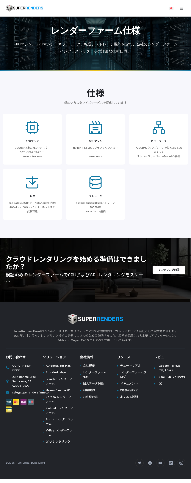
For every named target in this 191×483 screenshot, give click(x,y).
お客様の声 (89, 401)
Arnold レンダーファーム (58, 425)
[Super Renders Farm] (24, 8)
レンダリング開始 (169, 273)
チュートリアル (129, 369)
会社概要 (87, 369)
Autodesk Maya (55, 376)
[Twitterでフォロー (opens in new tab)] (139, 467)
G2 (158, 392)
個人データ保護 (92, 387)
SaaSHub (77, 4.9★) (165, 383)
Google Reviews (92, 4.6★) (167, 372)
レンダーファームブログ (132, 378)
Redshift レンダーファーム (58, 414)
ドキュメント (127, 387)
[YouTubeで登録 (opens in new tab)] (160, 467)
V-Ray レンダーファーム (57, 436)
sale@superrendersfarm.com (21, 396)
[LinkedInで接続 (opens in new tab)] (171, 467)
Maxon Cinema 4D (57, 394)
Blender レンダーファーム (57, 385)
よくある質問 (127, 401)
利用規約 (87, 394)
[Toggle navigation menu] (181, 8)
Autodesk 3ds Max (57, 369)
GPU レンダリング (57, 445)
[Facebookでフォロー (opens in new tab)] (150, 467)
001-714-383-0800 (18, 372)
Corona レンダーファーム (57, 403)
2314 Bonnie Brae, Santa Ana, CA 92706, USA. (20, 385)
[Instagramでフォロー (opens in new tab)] (181, 467)
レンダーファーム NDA (93, 378)
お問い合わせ (127, 394)
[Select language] (171, 8)
